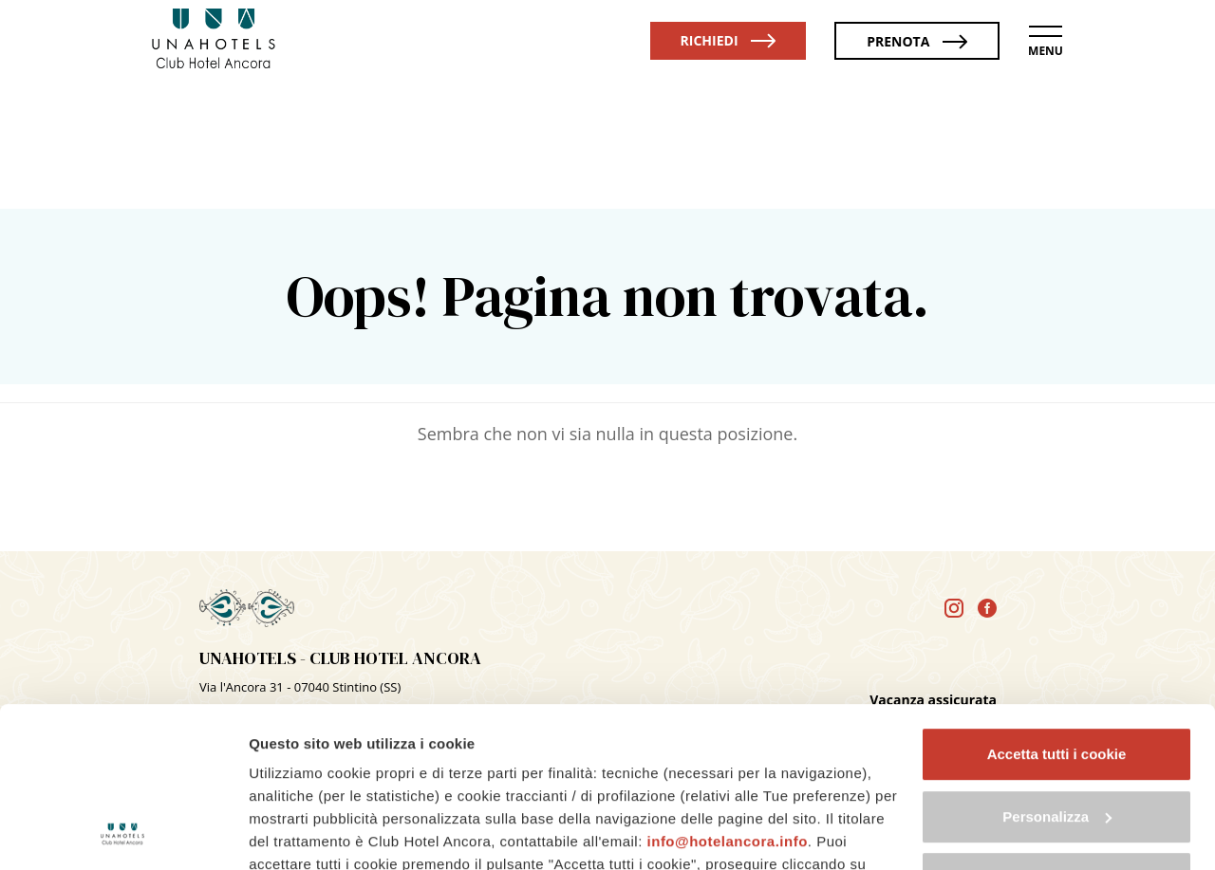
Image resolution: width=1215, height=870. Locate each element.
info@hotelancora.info (727, 691)
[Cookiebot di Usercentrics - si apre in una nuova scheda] (123, 833)
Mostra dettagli (300, 832)
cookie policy (375, 782)
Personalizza (1057, 666)
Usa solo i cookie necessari (1056, 728)
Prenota (917, 41)
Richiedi (728, 40)
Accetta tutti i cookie (1057, 604)
